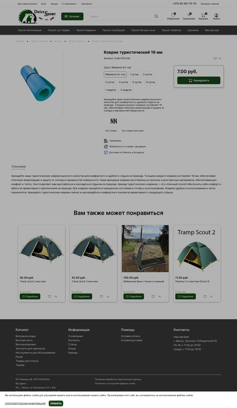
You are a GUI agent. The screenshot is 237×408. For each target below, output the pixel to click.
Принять (56, 403)
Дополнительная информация (25, 403)
